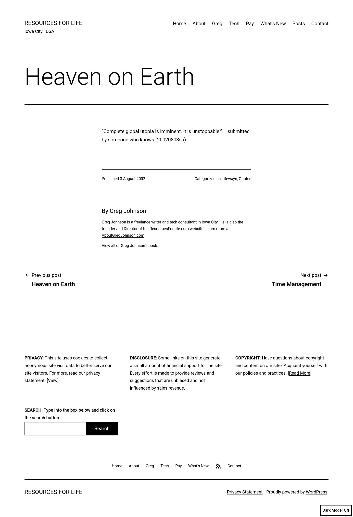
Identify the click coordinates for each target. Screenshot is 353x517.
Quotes (245, 178)
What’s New (273, 23)
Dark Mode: (336, 510)
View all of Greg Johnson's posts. (130, 245)
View (53, 380)
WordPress (316, 491)
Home (179, 23)
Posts (298, 23)
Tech (234, 23)
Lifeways (229, 178)
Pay (250, 23)
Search (102, 428)
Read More (299, 373)
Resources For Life (53, 23)
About (198, 23)
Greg (217, 23)
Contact (319, 23)
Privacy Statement (245, 491)
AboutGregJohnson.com (123, 235)
